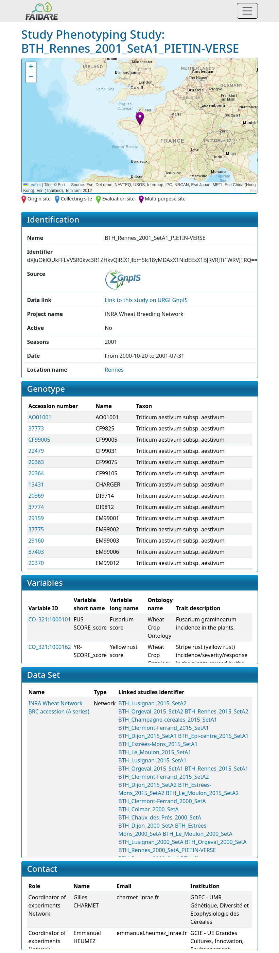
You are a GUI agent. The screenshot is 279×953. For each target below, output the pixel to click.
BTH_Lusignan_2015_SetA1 (152, 760)
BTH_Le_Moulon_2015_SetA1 (154, 752)
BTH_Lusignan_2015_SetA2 (152, 703)
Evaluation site (118, 198)
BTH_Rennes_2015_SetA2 (216, 711)
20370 (36, 563)
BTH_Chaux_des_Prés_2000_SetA (159, 817)
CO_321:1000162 (50, 647)
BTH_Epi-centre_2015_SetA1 (213, 736)
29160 (36, 540)
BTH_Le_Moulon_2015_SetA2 (202, 793)
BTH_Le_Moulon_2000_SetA (197, 833)
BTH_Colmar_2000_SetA (148, 809)
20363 (36, 462)
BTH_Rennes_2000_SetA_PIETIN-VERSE (167, 850)
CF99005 (39, 439)
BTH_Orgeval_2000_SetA (216, 842)
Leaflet (32, 184)
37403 (36, 551)
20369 (36, 495)
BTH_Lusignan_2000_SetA (151, 842)
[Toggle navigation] (247, 11)
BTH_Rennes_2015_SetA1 (216, 768)
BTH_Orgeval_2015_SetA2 (150, 711)
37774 (36, 507)
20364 (36, 473)
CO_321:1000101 (50, 619)
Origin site (39, 198)
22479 (36, 451)
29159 (36, 518)
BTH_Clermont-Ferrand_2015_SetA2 (163, 776)
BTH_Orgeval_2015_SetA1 (150, 768)
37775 (36, 529)
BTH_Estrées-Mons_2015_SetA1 (157, 744)
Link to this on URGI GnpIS (146, 300)
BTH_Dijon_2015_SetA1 (147, 736)
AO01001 (40, 417)
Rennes (114, 369)
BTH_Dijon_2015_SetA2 (147, 785)
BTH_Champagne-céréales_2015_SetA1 (167, 719)
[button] (140, 119)
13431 (36, 484)
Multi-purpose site (165, 198)
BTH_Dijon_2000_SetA (145, 825)
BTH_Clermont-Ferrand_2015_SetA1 (163, 727)
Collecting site (76, 198)
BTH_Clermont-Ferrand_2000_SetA (162, 801)
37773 (36, 428)
